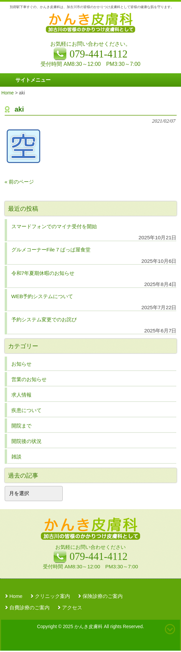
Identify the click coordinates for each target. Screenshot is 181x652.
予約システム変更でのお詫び (44, 319)
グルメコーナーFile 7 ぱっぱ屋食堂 (51, 249)
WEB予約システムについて (42, 296)
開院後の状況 (26, 441)
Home (15, 596)
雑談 (16, 456)
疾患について (26, 410)
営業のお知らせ (29, 379)
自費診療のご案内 (29, 607)
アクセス (72, 607)
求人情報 (21, 395)
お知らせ (21, 364)
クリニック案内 (52, 596)
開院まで (21, 426)
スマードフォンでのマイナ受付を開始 (54, 226)
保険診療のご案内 (102, 596)
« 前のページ (19, 182)
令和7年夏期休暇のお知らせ (43, 273)
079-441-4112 (99, 556)
